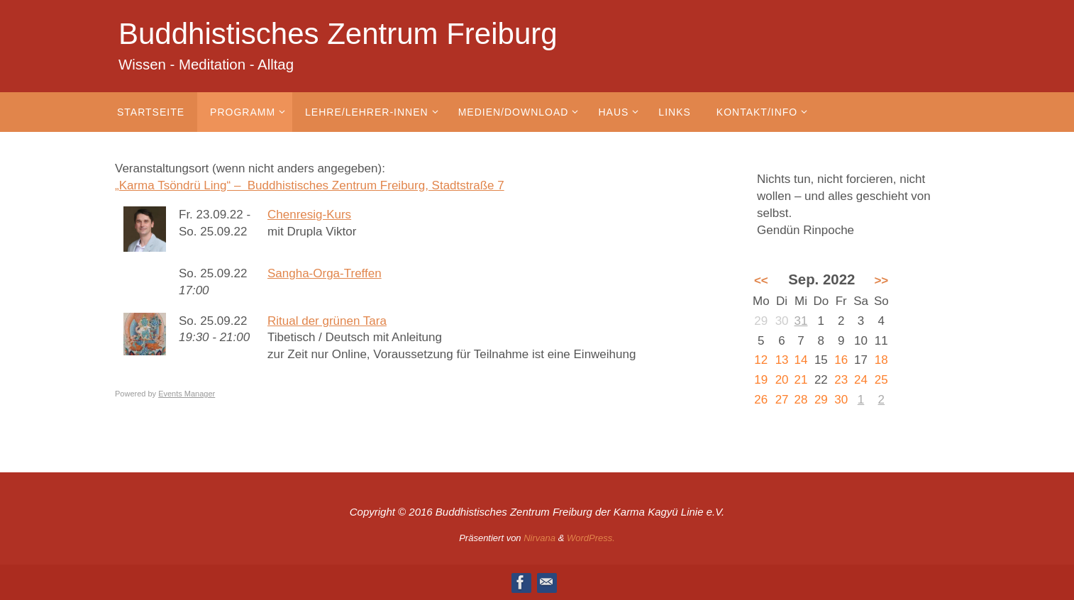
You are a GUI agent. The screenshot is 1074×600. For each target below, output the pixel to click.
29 (821, 399)
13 (782, 360)
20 (782, 380)
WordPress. (591, 538)
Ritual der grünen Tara (327, 321)
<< (761, 280)
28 (801, 399)
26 (761, 399)
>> (881, 280)
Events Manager (186, 393)
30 (841, 399)
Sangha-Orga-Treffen (324, 273)
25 (881, 380)
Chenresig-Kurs (309, 214)
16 (841, 360)
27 (782, 399)
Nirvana (539, 538)
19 (761, 380)
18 (881, 360)
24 (861, 380)
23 (841, 380)
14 (801, 360)
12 (761, 360)
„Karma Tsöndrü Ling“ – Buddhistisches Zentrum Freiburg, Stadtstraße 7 (309, 185)
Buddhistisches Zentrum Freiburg (338, 33)
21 (801, 380)
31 (801, 321)
